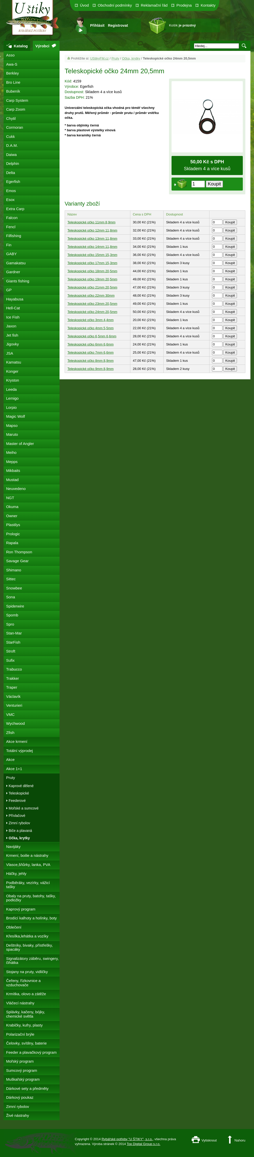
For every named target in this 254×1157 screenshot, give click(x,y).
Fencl (11, 227)
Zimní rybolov (19, 823)
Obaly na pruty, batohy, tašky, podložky (31, 898)
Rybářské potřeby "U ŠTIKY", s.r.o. (127, 1139)
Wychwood (15, 723)
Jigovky (12, 344)
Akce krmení (16, 741)
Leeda (11, 389)
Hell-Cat (13, 308)
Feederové (17, 801)
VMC (10, 714)
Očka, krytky (131, 58)
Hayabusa (14, 299)
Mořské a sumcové (23, 808)
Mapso (12, 425)
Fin (8, 245)
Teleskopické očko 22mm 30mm (91, 295)
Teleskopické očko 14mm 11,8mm (92, 247)
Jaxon (11, 326)
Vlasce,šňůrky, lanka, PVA (28, 864)
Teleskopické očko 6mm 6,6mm (90, 344)
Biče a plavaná (20, 831)
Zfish (10, 732)
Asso (10, 55)
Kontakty (208, 5)
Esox (10, 199)
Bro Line (13, 82)
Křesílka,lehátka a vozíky (27, 936)
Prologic (13, 534)
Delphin (12, 163)
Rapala (12, 543)
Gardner (13, 272)
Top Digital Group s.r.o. (143, 1144)
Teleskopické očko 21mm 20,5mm (92, 287)
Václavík (13, 696)
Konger (12, 371)
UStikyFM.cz (99, 58)
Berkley (12, 73)
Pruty (115, 58)
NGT (10, 498)
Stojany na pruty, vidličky (27, 972)
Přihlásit (97, 25)
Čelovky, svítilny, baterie (26, 1043)
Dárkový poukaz (20, 1097)
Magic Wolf (15, 416)
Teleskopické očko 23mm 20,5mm (92, 304)
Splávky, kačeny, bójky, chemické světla (25, 1014)
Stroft (10, 651)
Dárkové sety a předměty (27, 1088)
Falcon (12, 217)
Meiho (11, 452)
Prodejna (184, 5)
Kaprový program (20, 909)
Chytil (11, 118)
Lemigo (12, 398)
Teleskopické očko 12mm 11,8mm (92, 230)
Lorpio (11, 407)
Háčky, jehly (16, 873)
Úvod (84, 5)
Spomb (12, 615)
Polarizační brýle (20, 1034)
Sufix (10, 660)
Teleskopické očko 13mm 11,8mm (92, 238)
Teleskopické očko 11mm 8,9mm (91, 222)
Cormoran (14, 127)
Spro (10, 624)
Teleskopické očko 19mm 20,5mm (92, 279)
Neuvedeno (16, 488)
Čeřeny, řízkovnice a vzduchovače (23, 982)
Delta (10, 172)
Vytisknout (209, 1140)
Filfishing (13, 236)
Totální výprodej (19, 750)
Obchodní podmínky (115, 5)
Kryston (12, 380)
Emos (11, 191)
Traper (11, 687)
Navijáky (13, 846)
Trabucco (14, 669)
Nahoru (239, 1140)
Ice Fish (13, 317)
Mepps (12, 461)
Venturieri (14, 705)
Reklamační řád (154, 5)
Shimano (13, 570)
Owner (11, 516)
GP (9, 290)
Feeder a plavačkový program (31, 1052)
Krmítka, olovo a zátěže (26, 994)
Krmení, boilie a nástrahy (27, 855)
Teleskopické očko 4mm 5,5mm (90, 328)
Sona (10, 597)
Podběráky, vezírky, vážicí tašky (28, 884)
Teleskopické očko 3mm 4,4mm (90, 320)
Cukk (10, 136)
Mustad (12, 480)
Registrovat (118, 25)
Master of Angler (20, 443)
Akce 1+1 (14, 768)
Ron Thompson (19, 552)
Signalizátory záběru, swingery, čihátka (32, 960)
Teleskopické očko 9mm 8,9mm (90, 369)
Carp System (17, 100)
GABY (11, 254)
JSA (9, 353)
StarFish (13, 642)
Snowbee (14, 588)
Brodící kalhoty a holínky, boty (31, 918)
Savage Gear (17, 561)
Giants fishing (17, 281)
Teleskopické (19, 793)
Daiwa (11, 154)
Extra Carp (15, 209)
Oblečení (13, 927)
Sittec (11, 579)
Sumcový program (21, 1070)
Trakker (12, 678)
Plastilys (13, 525)
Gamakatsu (16, 263)
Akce (10, 759)
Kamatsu (13, 362)
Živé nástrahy (17, 1115)
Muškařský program (23, 1079)
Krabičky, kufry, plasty (24, 1025)
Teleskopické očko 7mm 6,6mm (90, 352)
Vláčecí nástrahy (20, 1003)
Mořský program (20, 1061)
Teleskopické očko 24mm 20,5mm (92, 312)
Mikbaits (13, 470)
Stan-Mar (14, 633)
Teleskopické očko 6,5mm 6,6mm (91, 336)
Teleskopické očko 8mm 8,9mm (90, 361)
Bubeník (13, 91)
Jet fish (12, 335)
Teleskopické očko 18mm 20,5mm (92, 271)
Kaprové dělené (21, 786)
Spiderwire (15, 606)
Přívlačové (17, 816)
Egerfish (13, 181)
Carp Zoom (15, 109)
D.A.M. (12, 145)
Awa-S (11, 64)
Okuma (12, 506)
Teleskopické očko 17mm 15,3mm (92, 263)
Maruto (12, 434)
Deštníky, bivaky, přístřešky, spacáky (29, 947)
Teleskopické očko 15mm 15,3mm (92, 255)
